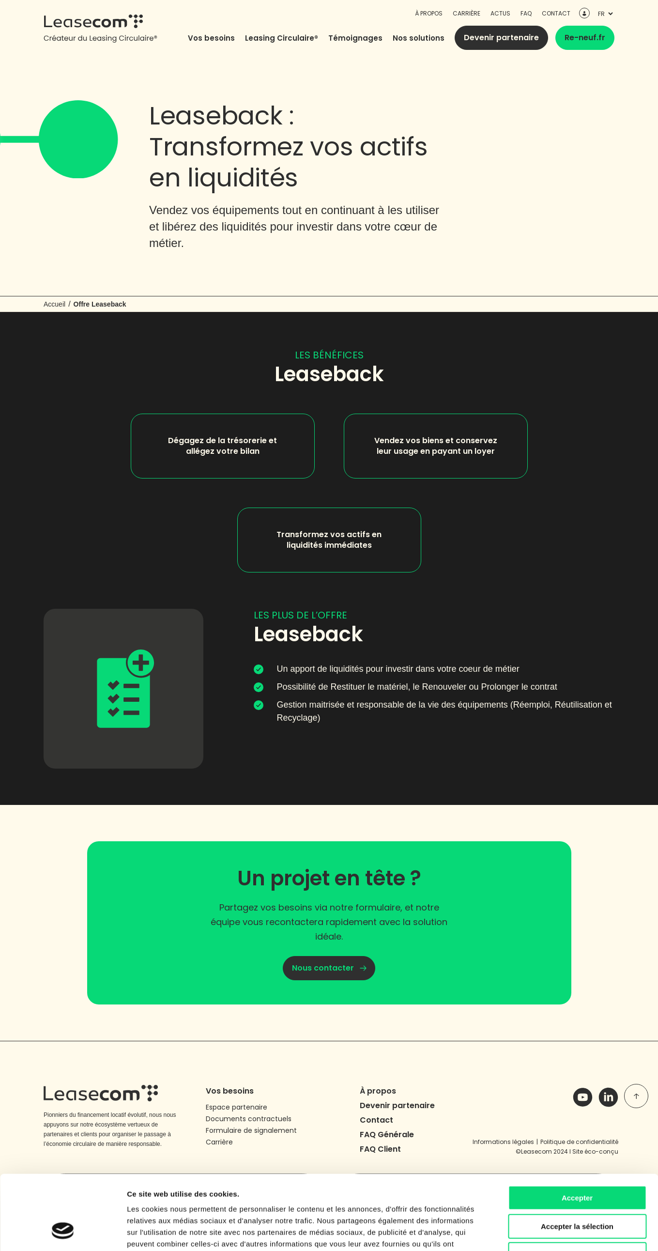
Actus (500, 13)
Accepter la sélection (577, 1161)
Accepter (577, 1132)
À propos (429, 13)
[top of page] (636, 1096)
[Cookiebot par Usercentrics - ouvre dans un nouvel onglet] (62, 1232)
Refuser (577, 1189)
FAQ (526, 13)
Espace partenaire (236, 1107)
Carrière (466, 13)
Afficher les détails (533, 1232)
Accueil (54, 304)
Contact (556, 13)
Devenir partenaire (501, 37)
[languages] (604, 13)
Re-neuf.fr (585, 37)
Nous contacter (323, 967)
